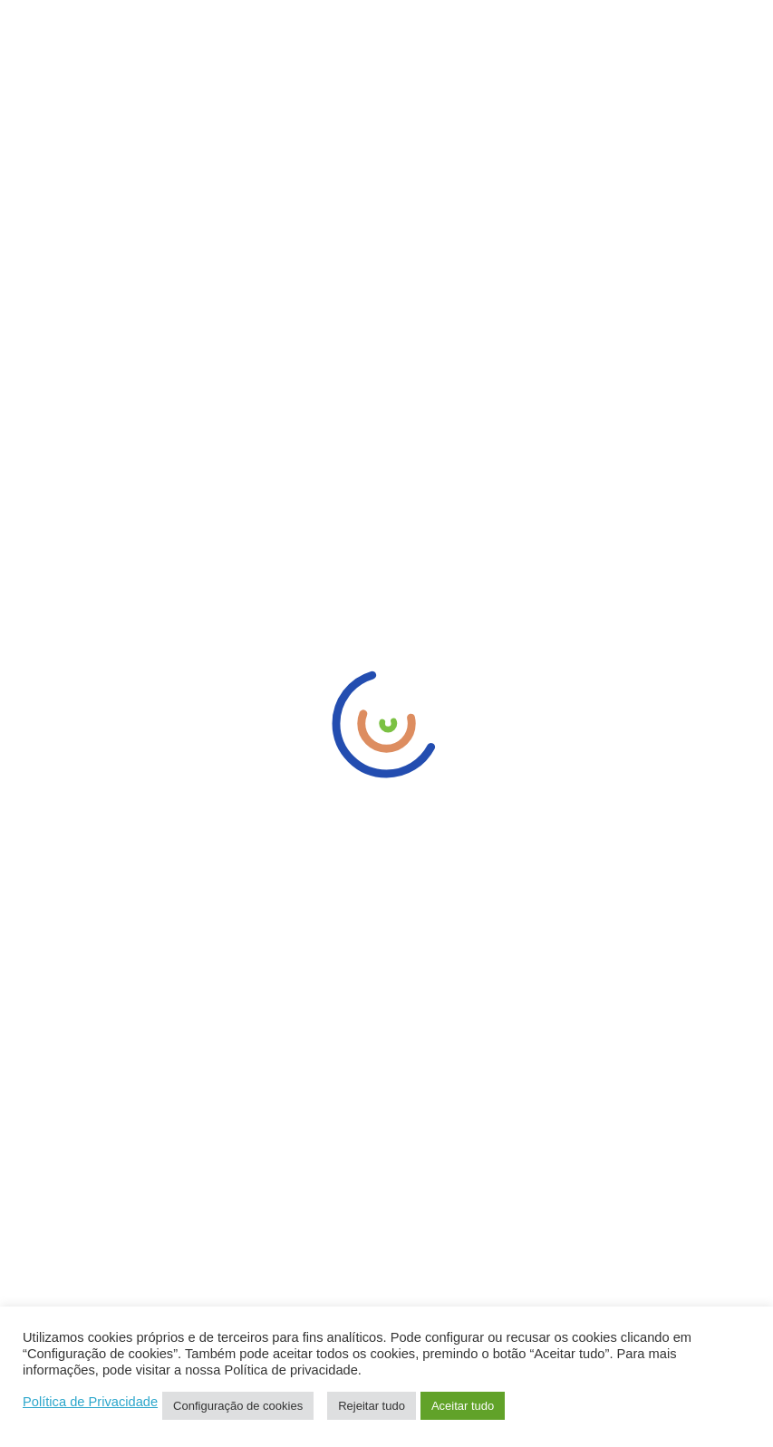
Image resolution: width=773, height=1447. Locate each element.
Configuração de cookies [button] (238, 1406)
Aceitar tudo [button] (462, 1406)
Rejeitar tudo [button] (371, 1406)
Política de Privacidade (90, 1401)
